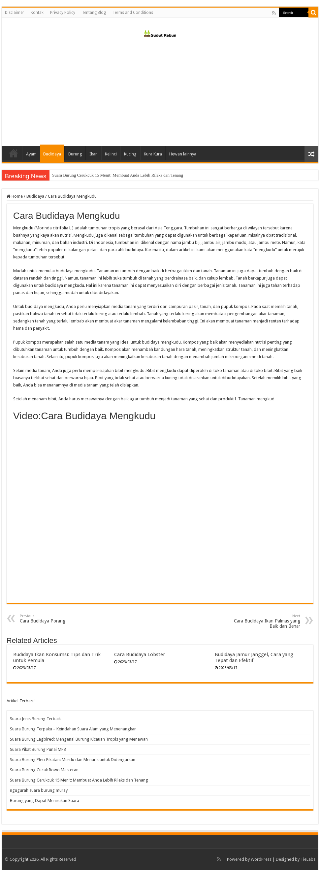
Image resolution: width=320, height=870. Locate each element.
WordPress (261, 859)
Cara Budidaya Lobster (139, 654)
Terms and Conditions (132, 12)
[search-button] (313, 12)
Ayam (31, 153)
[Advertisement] (160, 90)
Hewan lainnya (182, 153)
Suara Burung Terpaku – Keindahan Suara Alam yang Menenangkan (73, 728)
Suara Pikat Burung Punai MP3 (38, 749)
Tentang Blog (94, 12)
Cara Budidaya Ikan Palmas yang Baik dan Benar (266, 621)
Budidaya (52, 153)
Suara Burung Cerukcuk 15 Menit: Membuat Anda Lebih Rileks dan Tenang (79, 780)
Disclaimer (14, 12)
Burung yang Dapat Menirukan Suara (44, 800)
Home (13, 153)
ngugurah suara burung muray (39, 790)
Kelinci (111, 153)
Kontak (37, 12)
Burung (75, 153)
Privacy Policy (62, 12)
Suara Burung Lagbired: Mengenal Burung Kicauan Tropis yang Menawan (79, 739)
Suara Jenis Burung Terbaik (35, 718)
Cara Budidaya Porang (53, 618)
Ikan (93, 153)
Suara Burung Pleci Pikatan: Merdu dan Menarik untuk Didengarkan (72, 759)
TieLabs (308, 859)
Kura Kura (153, 153)
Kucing (130, 153)
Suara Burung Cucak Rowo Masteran (84, 175)
